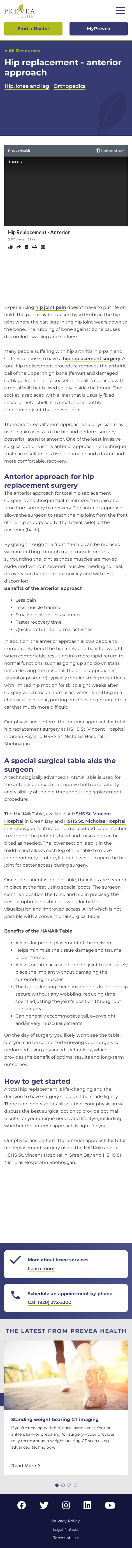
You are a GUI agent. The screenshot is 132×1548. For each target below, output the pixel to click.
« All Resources (22, 50)
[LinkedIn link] (87, 1507)
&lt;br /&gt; (66, 223)
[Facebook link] (21, 1507)
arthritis (88, 314)
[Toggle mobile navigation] (120, 11)
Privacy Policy (66, 1521)
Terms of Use (66, 1537)
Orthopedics (69, 86)
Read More (25, 1465)
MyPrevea (98, 28)
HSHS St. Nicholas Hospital (95, 821)
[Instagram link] (66, 1507)
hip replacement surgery (91, 358)
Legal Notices (66, 1529)
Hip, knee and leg (26, 86)
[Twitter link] (44, 1507)
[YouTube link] (110, 1507)
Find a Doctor (33, 28)
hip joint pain (50, 307)
